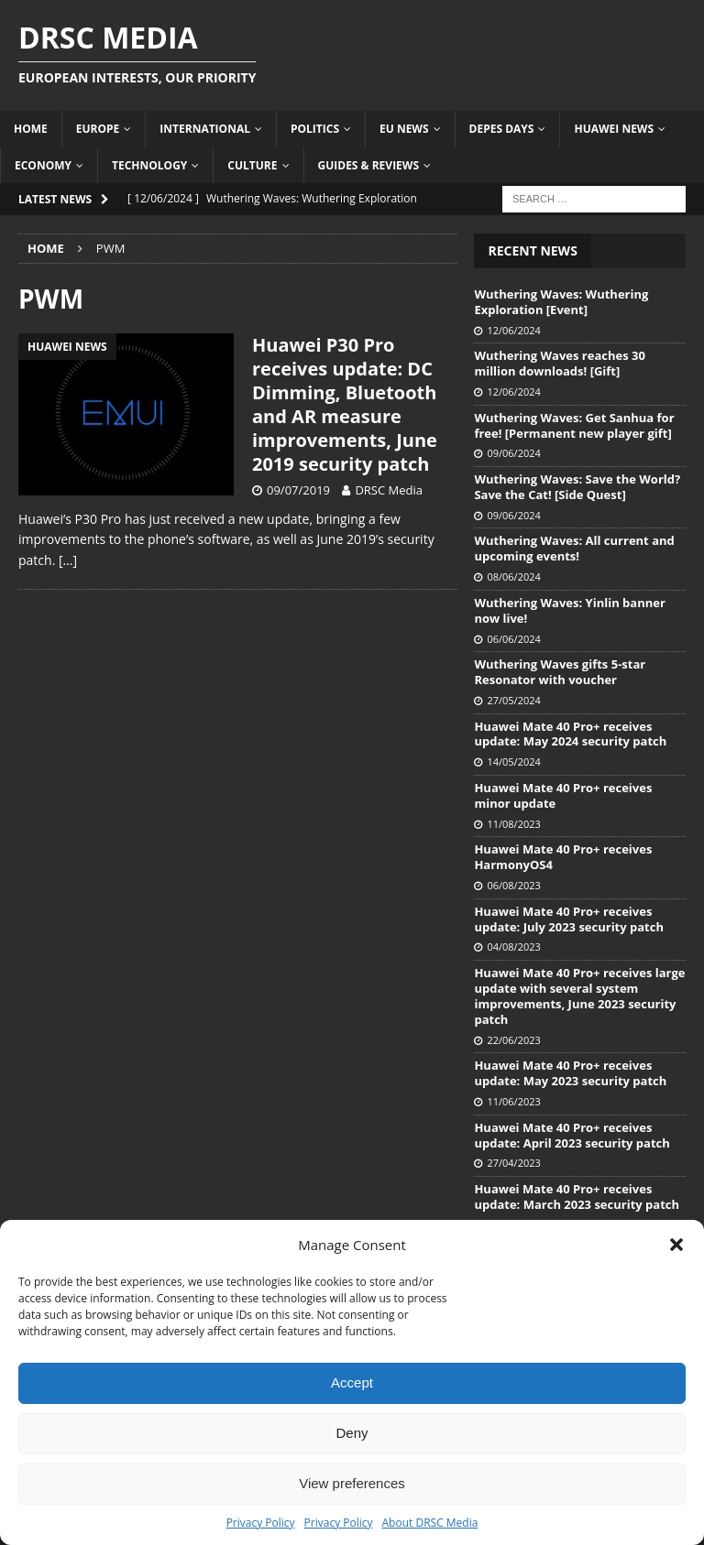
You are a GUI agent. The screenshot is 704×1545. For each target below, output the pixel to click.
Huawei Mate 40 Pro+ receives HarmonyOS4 (563, 857)
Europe (98, 128)
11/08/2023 (513, 824)
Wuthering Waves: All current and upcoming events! (574, 548)
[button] (676, 1244)
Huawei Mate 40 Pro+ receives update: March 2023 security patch (576, 1197)
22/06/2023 (513, 1040)
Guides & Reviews (369, 165)
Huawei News (614, 128)
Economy (43, 165)
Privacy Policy (260, 1522)
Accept (352, 1382)
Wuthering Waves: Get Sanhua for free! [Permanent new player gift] (574, 425)
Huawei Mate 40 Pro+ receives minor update (563, 795)
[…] (68, 560)
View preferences (352, 1483)
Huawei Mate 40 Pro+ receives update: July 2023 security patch (569, 919)
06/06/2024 (513, 639)
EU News (404, 128)
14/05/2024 (513, 761)
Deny (352, 1433)
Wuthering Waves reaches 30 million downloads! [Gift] (559, 363)
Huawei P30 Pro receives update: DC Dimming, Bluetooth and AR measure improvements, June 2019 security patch (344, 404)
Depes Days (501, 128)
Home (31, 128)
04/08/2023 (513, 946)
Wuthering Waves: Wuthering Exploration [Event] (561, 302)
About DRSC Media (430, 1522)
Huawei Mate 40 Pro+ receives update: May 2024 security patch (570, 734)
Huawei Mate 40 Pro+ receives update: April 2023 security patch (571, 1135)
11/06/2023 (513, 1101)
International (205, 128)
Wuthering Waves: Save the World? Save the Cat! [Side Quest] (577, 487)
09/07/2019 (298, 490)
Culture (252, 165)
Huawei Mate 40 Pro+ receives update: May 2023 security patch (570, 1073)
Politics (315, 128)
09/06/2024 (513, 453)
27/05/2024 (513, 700)
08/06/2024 (513, 576)
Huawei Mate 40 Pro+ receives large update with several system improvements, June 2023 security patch (579, 996)
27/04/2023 (513, 1163)
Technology (149, 165)
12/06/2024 (513, 330)
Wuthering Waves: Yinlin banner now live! (569, 610)
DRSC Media (389, 490)
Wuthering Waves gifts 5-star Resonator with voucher (559, 672)
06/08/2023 (513, 885)
